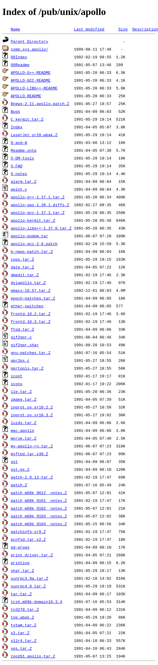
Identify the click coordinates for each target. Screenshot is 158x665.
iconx (16, 383)
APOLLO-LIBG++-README (34, 88)
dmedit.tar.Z (25, 274)
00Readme (20, 64)
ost (14, 461)
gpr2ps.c (20, 360)
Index (16, 127)
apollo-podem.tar (29, 236)
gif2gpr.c (21, 337)
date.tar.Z (22, 267)
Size (123, 29)
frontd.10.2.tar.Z (31, 313)
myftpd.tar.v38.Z (29, 453)
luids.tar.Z (24, 422)
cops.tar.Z (22, 259)
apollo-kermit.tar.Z (33, 220)
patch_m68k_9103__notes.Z (39, 516)
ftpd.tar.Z (22, 329)
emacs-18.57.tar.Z (31, 290)
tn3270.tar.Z (25, 609)
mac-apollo (22, 430)
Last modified (89, 29)
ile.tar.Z (21, 391)
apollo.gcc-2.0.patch (34, 243)
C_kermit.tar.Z (27, 119)
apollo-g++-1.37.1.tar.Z (37, 197)
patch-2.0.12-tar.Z (32, 477)
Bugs (15, 111)
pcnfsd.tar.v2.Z (28, 539)
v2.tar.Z (20, 632)
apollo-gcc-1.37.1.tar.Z (37, 212)
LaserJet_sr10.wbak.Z (34, 134)
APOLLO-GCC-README (31, 80)
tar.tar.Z (21, 593)
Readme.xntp (24, 150)
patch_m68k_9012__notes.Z (39, 492)
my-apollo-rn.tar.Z (32, 446)
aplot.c (19, 189)
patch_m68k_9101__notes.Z (39, 500)
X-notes (19, 173)
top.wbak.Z (22, 617)
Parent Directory (29, 41)
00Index (19, 57)
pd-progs (20, 547)
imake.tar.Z (24, 399)
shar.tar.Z (22, 570)
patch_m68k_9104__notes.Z (39, 523)
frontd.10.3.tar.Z (31, 321)
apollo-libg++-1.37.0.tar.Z (41, 228)
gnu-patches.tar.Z (31, 352)
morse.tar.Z (24, 438)
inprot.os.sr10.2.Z (32, 407)
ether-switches (27, 306)
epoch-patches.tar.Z (33, 298)
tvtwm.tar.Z (24, 625)
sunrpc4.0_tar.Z (28, 586)
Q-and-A (19, 142)
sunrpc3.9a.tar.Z (29, 578)
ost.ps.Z (20, 469)
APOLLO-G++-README (31, 72)
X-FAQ (16, 165)
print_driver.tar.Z (32, 555)
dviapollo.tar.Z (28, 282)
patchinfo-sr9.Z (28, 531)
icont (16, 376)
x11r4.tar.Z (24, 640)
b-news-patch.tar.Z (32, 251)
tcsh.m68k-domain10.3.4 (36, 601)
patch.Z (19, 485)
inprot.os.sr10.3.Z (32, 414)
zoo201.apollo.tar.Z (33, 656)
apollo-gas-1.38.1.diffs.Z (40, 204)
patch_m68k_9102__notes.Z (39, 508)
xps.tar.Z (21, 648)
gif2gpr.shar (25, 344)
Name (15, 29)
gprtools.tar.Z (27, 368)
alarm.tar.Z (24, 181)
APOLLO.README (26, 95)
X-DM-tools (22, 158)
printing (20, 562)
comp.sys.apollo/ (29, 49)
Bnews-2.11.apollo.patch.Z (40, 103)
